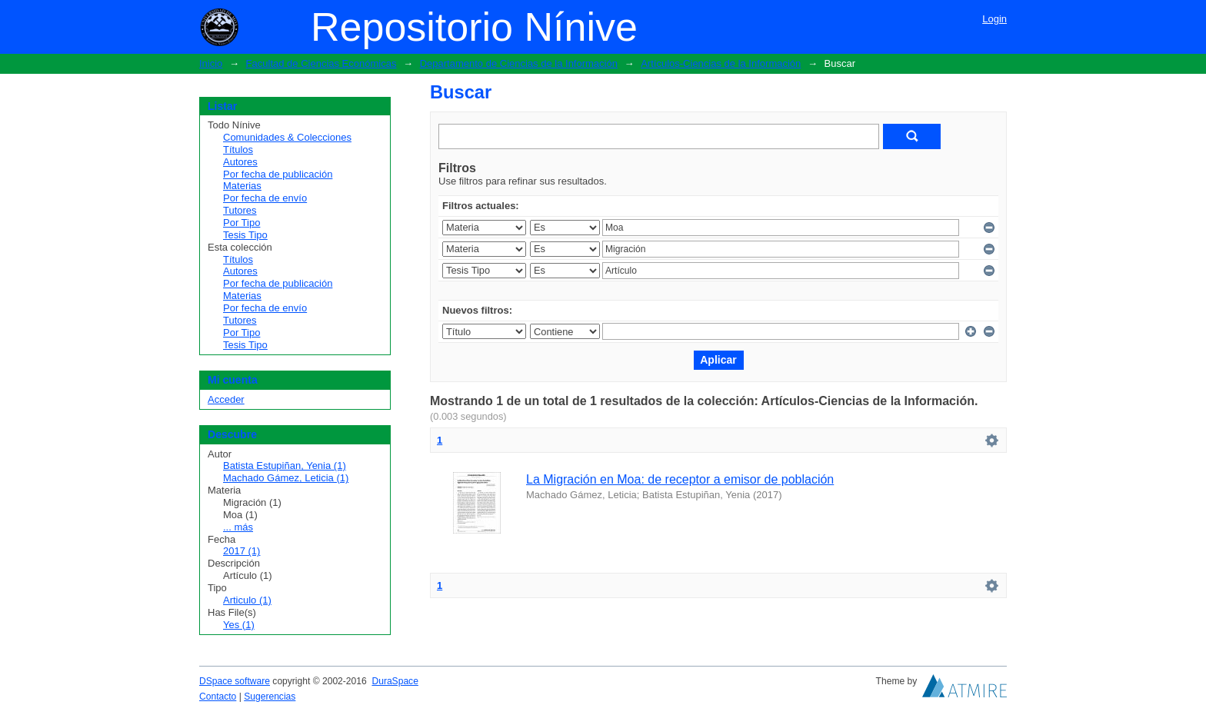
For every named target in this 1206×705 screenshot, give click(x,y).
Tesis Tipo (245, 235)
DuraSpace (394, 681)
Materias (242, 185)
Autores (240, 162)
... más (238, 527)
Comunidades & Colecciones (287, 137)
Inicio (210, 63)
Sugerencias (269, 696)
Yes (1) (239, 624)
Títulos (238, 149)
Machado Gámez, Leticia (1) (285, 478)
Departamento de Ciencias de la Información (519, 63)
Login (994, 19)
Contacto (217, 696)
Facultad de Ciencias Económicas (321, 63)
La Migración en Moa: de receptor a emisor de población (680, 479)
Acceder (226, 399)
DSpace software (234, 681)
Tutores (240, 210)
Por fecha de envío (265, 198)
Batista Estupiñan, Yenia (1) (284, 465)
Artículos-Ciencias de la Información (721, 63)
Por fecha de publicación (277, 174)
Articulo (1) (247, 600)
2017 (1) (241, 551)
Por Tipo (241, 222)
